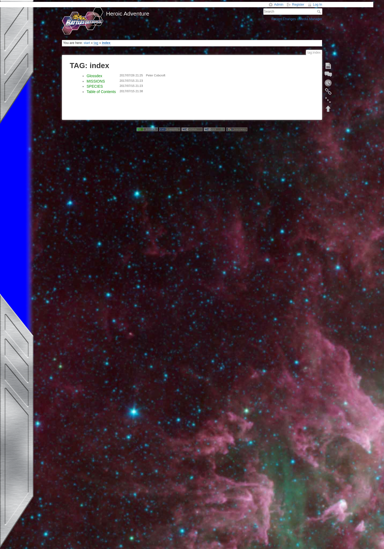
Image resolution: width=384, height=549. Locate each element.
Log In (317, 4)
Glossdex (94, 76)
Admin (278, 4)
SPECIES (95, 86)
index (106, 43)
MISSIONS (96, 81)
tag (96, 43)
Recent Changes (283, 19)
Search (319, 11)
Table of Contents (101, 92)
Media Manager (310, 19)
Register (298, 4)
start (87, 43)
